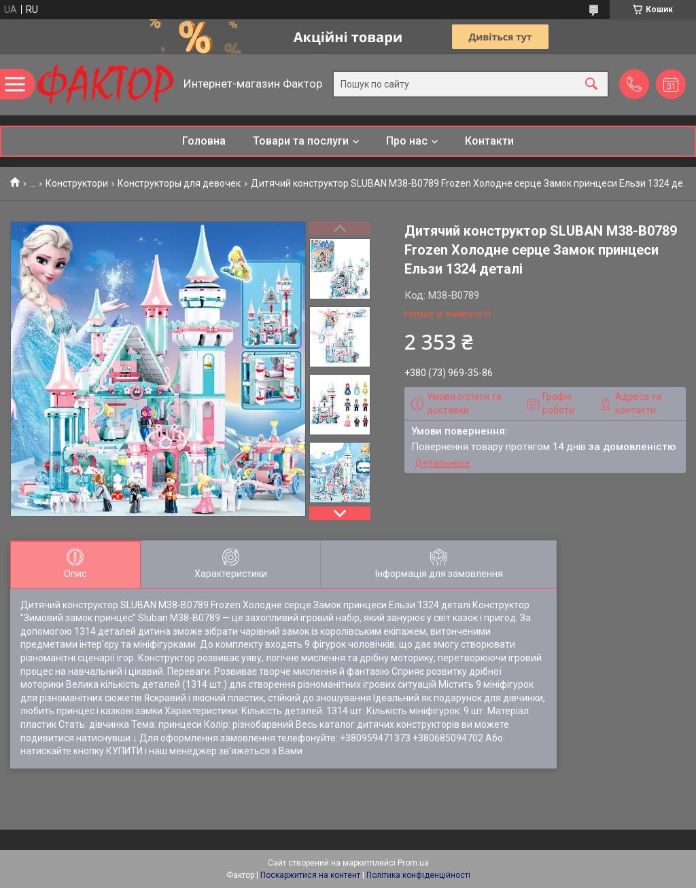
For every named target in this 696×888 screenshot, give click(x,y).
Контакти (489, 140)
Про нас (407, 140)
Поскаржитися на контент (310, 875)
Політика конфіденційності (418, 875)
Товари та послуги (301, 140)
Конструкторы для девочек (179, 183)
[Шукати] (591, 84)
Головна (204, 140)
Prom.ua (413, 863)
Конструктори (77, 183)
